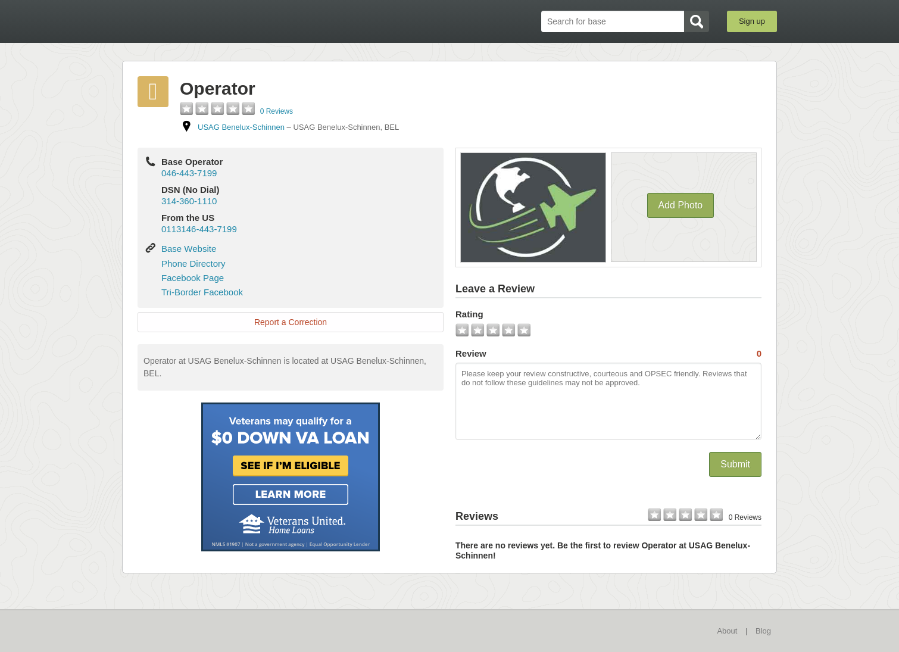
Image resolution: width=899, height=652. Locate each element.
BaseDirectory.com (209, 21)
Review (608, 353)
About (727, 630)
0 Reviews (276, 111)
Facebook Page (192, 278)
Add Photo (680, 205)
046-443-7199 (189, 173)
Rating (469, 314)
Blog (763, 630)
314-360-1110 (189, 201)
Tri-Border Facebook (202, 292)
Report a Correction (290, 322)
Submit (735, 464)
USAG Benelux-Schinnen (241, 127)
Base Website (188, 249)
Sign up (752, 21)
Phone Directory (193, 263)
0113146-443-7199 (199, 229)
